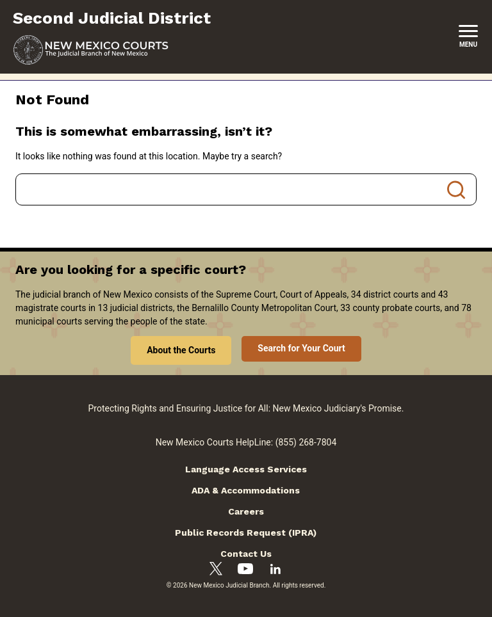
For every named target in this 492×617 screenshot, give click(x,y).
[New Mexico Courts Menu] (468, 36)
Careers (246, 511)
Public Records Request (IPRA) (245, 532)
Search (456, 189)
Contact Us (246, 554)
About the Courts (181, 350)
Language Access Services (246, 469)
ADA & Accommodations (246, 490)
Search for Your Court (301, 348)
